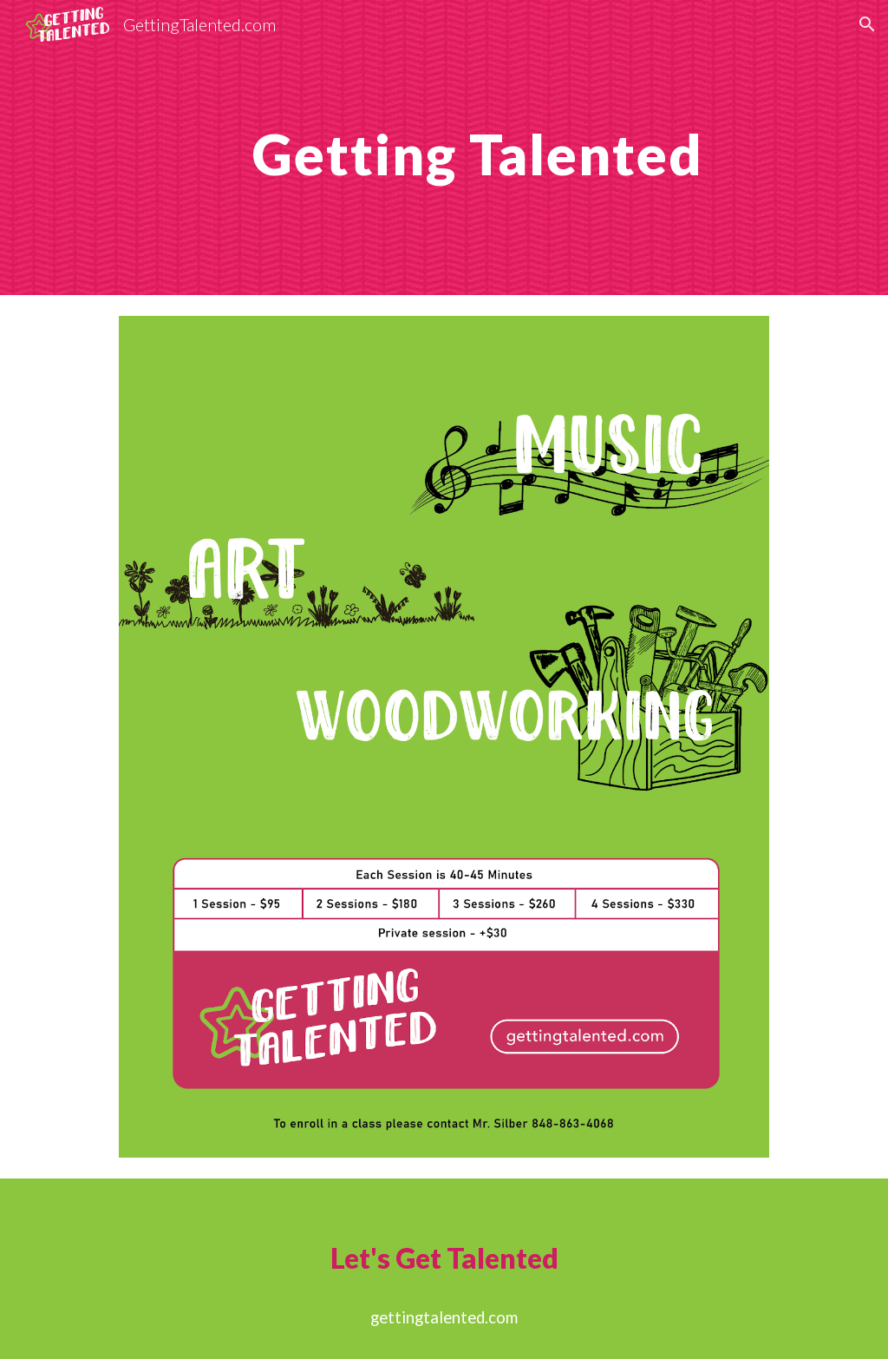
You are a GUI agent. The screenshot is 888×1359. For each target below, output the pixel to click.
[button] (867, 24)
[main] (477, 147)
